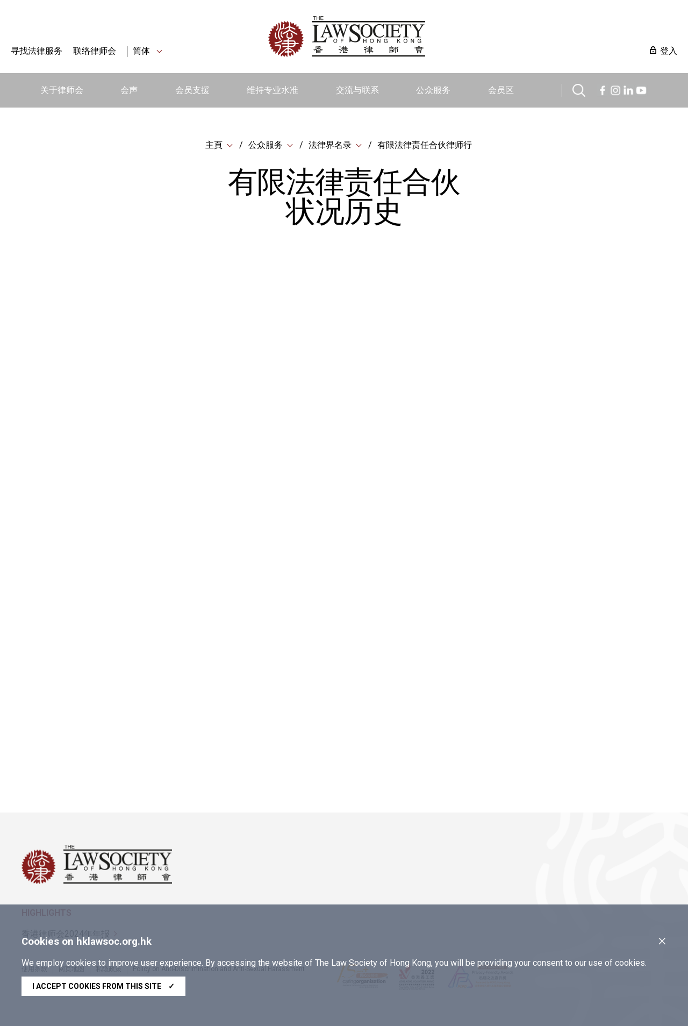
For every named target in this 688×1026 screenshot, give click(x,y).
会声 (129, 90)
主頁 (214, 145)
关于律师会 (61, 90)
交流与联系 (357, 90)
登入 (668, 51)
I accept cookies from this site (103, 986)
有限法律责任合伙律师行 (424, 145)
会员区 (501, 90)
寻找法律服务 (36, 51)
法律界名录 (330, 145)
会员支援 (192, 90)
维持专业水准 (272, 90)
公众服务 (433, 90)
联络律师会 (94, 51)
